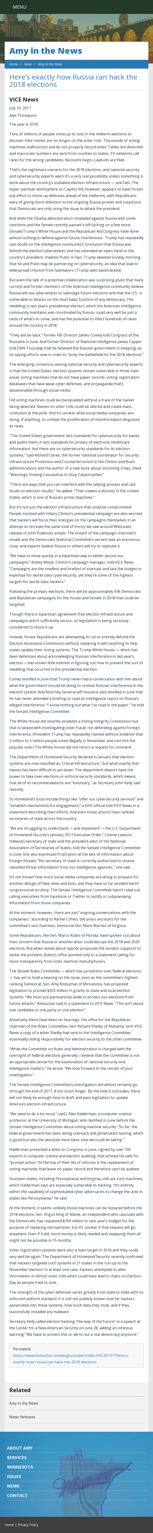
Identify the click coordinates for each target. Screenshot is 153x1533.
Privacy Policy (28, 1525)
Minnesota (20, 1467)
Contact (17, 1495)
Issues (14, 1476)
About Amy (20, 1448)
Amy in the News (45, 50)
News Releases (22, 1416)
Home (13, 64)
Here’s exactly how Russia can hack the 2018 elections (73, 80)
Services (17, 1457)
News (28, 64)
